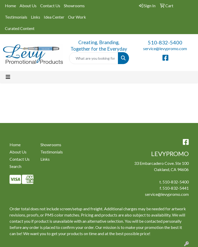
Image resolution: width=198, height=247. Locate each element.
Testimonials (16, 16)
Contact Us (50, 5)
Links (35, 16)
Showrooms (74, 5)
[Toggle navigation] (8, 77)
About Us (28, 5)
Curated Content (20, 28)
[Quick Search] (93, 58)
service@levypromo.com (165, 48)
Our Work (77, 16)
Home (10, 5)
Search (15, 166)
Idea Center (54, 16)
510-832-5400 (165, 42)
